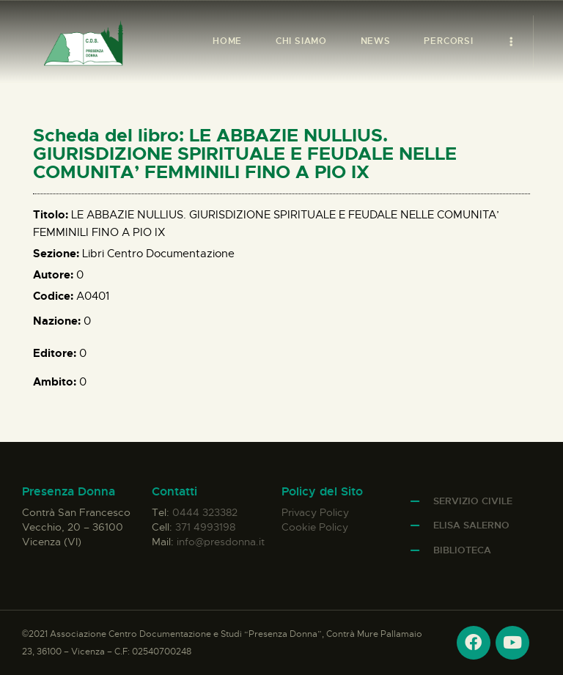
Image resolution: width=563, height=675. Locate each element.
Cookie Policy (315, 527)
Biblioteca (462, 550)
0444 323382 (205, 512)
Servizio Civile (472, 501)
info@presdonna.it (221, 541)
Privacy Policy (315, 512)
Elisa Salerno (471, 525)
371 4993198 (205, 527)
